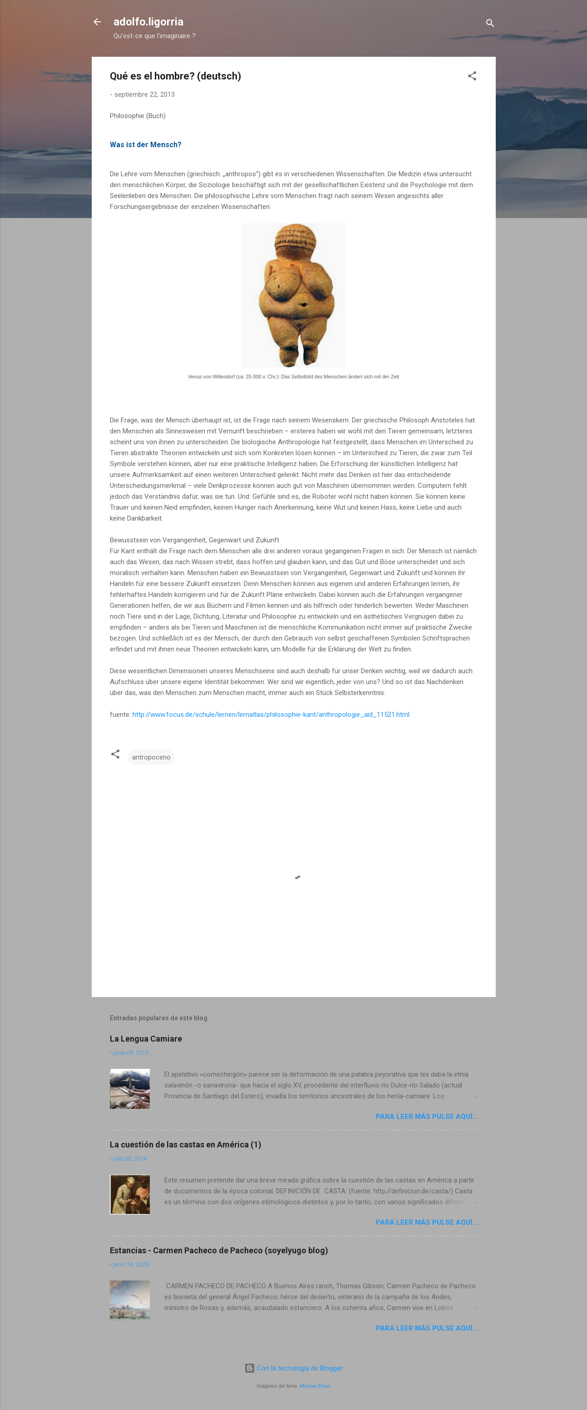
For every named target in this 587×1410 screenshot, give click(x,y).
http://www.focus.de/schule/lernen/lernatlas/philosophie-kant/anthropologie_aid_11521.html (271, 714)
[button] (472, 77)
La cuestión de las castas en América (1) (185, 1144)
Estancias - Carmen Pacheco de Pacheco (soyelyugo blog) (219, 1250)
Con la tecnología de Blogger (293, 1368)
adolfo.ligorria (148, 21)
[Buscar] (490, 25)
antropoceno (151, 757)
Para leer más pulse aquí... (427, 1116)
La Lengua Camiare (146, 1038)
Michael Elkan (315, 1386)
